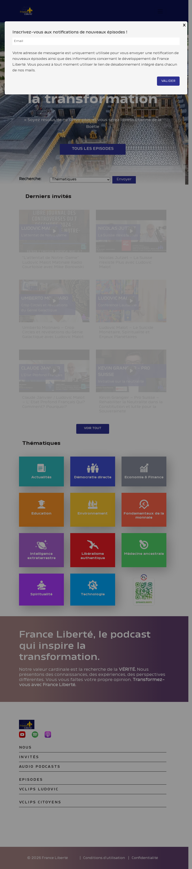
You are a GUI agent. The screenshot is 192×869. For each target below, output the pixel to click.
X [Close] (184, 25)
